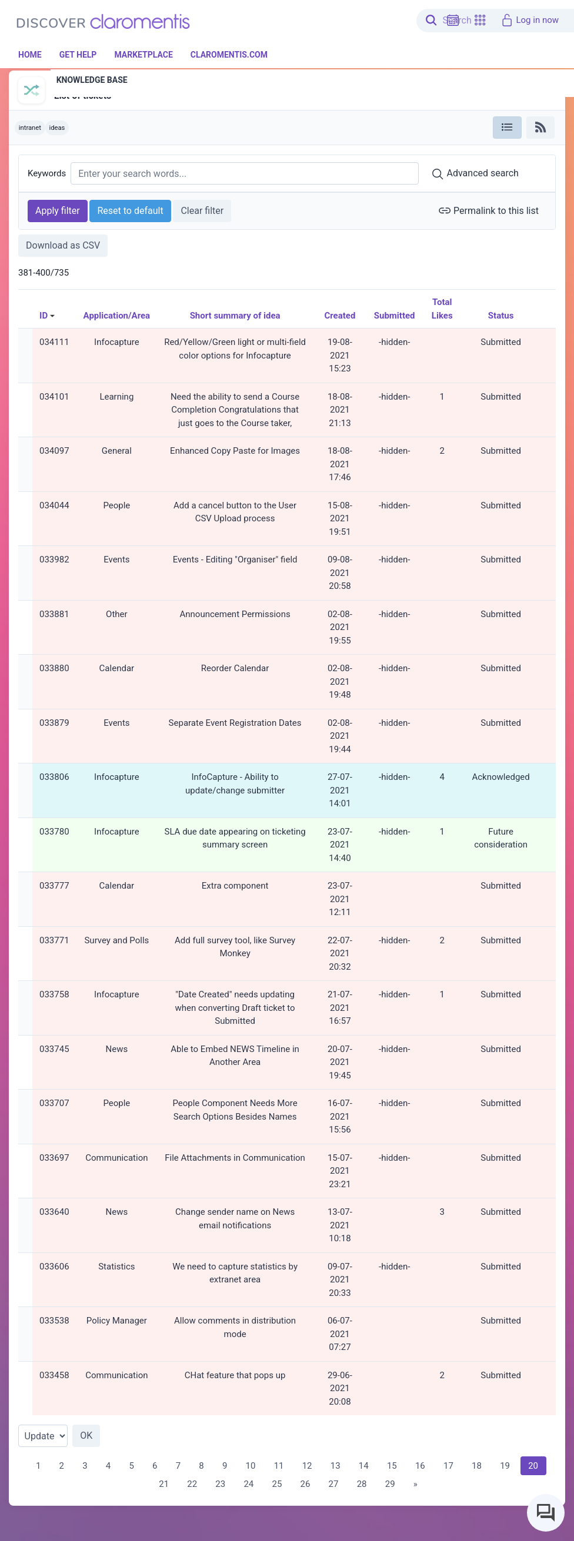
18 (477, 1465)
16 (420, 1465)
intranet (30, 128)
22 (192, 1484)
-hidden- (394, 342)
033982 (54, 559)
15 (392, 1465)
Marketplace (143, 54)
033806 (54, 777)
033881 (54, 614)
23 (220, 1484)
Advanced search (475, 174)
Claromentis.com (229, 54)
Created (339, 315)
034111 (54, 342)
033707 (54, 1103)
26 (306, 1484)
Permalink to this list (488, 210)
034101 (54, 396)
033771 (54, 940)
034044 (54, 505)
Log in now (529, 20)
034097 (54, 450)
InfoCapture (74, 83)
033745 (54, 1049)
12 (307, 1465)
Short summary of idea (235, 315)
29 (390, 1484)
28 (362, 1484)
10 (251, 1465)
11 (279, 1465)
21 (164, 1484)
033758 (54, 994)
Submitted (394, 315)
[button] (480, 20)
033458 (54, 1375)
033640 (54, 1212)
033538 (54, 1320)
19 (505, 1465)
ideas (57, 128)
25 (277, 1484)
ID (43, 315)
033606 (54, 1266)
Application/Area (117, 315)
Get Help (78, 54)
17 (448, 1465)
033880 (54, 668)
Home (30, 54)
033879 (54, 723)
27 (334, 1484)
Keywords (47, 173)
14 (364, 1465)
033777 (54, 885)
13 (336, 1465)
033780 (54, 831)
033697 (54, 1158)
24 (248, 1484)
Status (501, 315)
